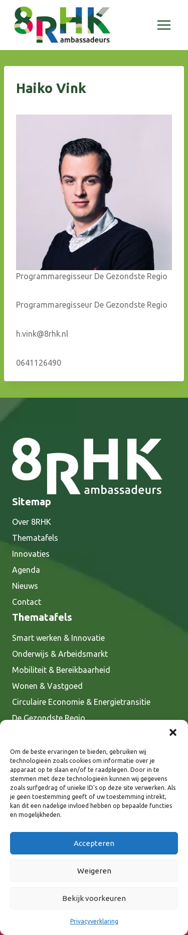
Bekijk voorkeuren (94, 898)
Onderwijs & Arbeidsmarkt (60, 653)
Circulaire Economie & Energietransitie (81, 701)
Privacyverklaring (94, 921)
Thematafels (35, 537)
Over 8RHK (31, 521)
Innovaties (31, 553)
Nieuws (25, 585)
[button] (173, 732)
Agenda (26, 569)
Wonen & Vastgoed (47, 685)
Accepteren (94, 843)
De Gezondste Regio (48, 717)
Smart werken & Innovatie (58, 637)
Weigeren (94, 870)
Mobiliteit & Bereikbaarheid (61, 669)
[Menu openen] (163, 25)
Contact (26, 601)
